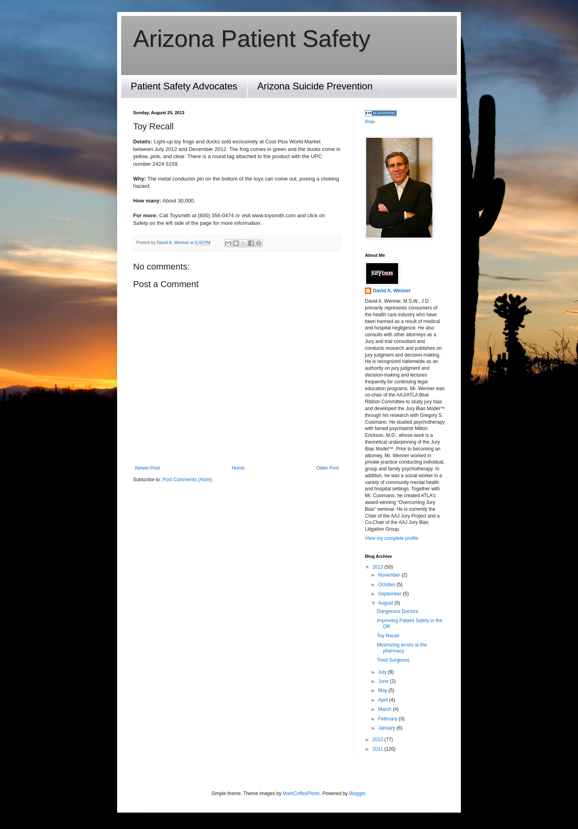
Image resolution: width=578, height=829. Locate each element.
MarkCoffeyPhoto (301, 793)
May (383, 690)
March (385, 709)
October (387, 584)
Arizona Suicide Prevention (315, 86)
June (384, 681)
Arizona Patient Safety (252, 38)
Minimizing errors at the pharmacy (402, 647)
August (386, 603)
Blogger (357, 793)
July (383, 672)
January (387, 728)
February (388, 719)
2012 (379, 739)
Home (238, 468)
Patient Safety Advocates (184, 86)
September (390, 594)
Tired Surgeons (393, 660)
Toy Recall (388, 636)
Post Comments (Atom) (187, 479)
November (390, 575)
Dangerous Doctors (397, 611)
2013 (379, 567)
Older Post (327, 468)
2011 (379, 749)
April (383, 700)
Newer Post (147, 468)
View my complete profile (391, 538)
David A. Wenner (392, 291)
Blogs (370, 121)
